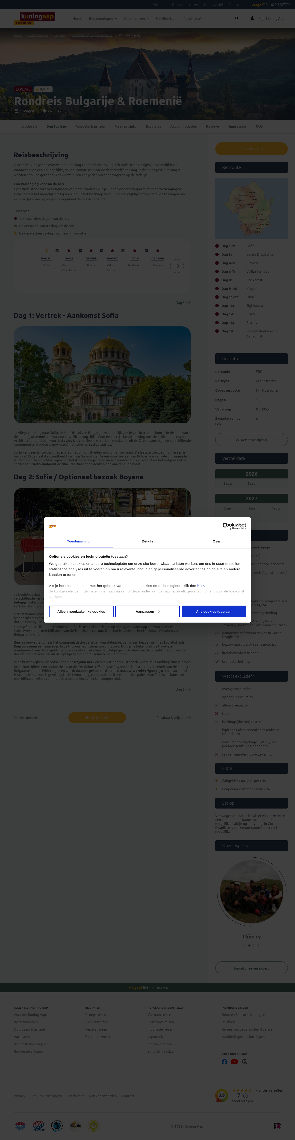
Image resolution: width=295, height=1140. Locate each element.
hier (200, 586)
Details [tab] (147, 541)
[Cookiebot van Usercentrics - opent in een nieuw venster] (226, 526)
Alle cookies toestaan (213, 611)
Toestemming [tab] (78, 541)
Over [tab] (217, 541)
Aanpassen (148, 611)
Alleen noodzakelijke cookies (81, 611)
